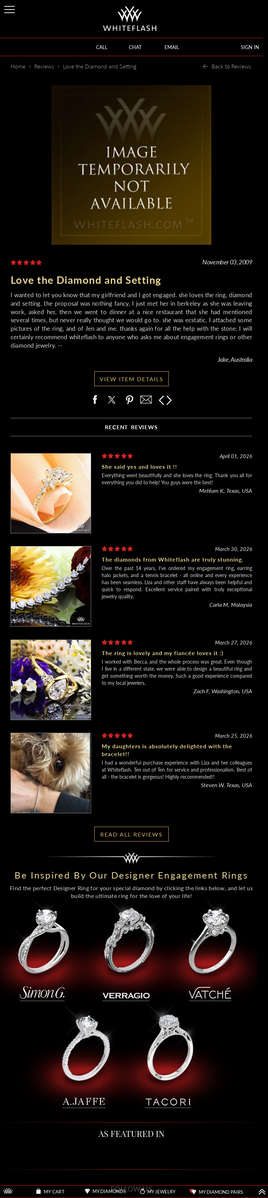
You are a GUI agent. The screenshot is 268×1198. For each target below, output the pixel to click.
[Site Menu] (10, 8)
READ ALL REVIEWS (131, 834)
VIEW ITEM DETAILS (131, 379)
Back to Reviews (231, 66)
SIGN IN (250, 47)
